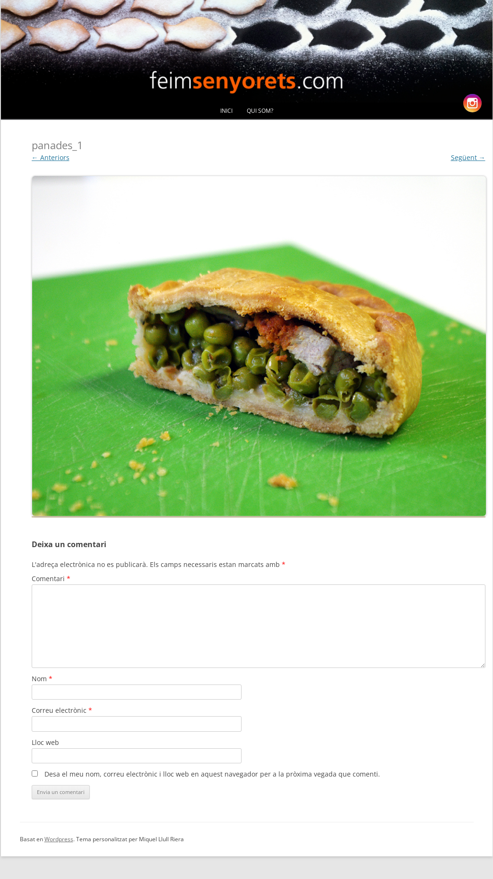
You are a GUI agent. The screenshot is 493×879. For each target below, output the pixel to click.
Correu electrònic (62, 710)
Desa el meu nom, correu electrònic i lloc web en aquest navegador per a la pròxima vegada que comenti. (212, 773)
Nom (42, 678)
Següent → (468, 157)
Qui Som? (260, 111)
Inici (226, 111)
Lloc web (45, 742)
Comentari (51, 578)
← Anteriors (50, 157)
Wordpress (58, 839)
